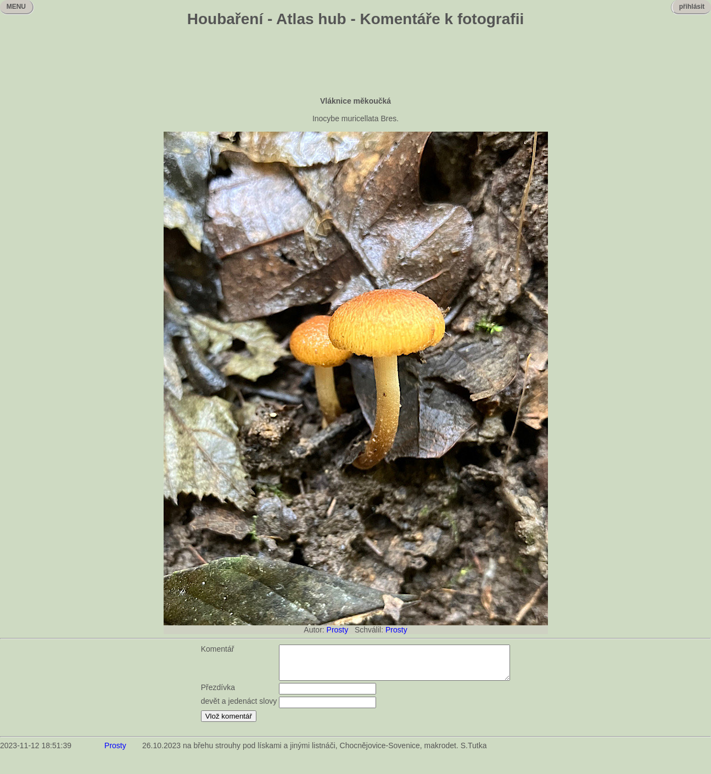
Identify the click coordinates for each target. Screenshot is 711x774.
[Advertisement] (356, 63)
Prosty (338, 629)
